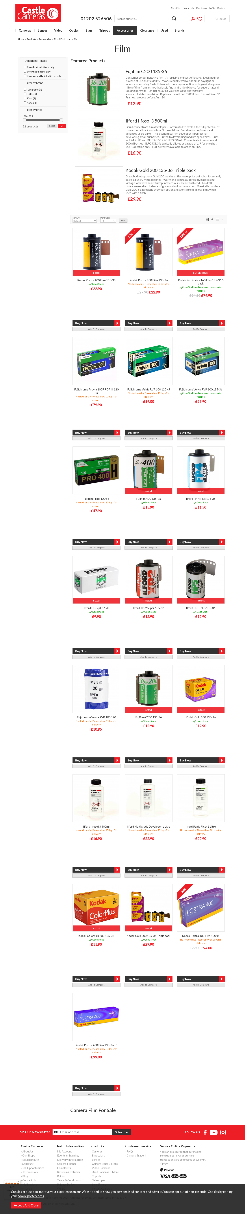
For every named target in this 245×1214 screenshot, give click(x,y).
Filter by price (33, 109)
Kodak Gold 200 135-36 (201, 717)
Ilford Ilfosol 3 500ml (146, 120)
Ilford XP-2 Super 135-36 (148, 608)
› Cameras (96, 1151)
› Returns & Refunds (68, 1172)
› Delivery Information (69, 1159)
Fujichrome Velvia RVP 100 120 (96, 717)
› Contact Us (28, 1180)
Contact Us (188, 8)
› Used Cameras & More (104, 1172)
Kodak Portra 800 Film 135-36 (148, 280)
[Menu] (18, 1182)
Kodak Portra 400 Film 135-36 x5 (96, 1045)
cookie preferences (31, 1196)
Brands (180, 30)
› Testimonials (29, 1172)
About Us (175, 8)
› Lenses (95, 1159)
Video (58, 30)
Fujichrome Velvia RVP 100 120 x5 (148, 389)
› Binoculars (97, 1155)
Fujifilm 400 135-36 (148, 498)
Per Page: (108, 219)
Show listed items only (42, 76)
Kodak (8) (30, 102)
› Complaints (63, 1168)
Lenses (42, 30)
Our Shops (201, 8)
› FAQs (129, 1151)
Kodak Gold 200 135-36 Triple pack (161, 170)
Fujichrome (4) (33, 89)
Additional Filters (36, 60)
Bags (89, 30)
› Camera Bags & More (104, 1163)
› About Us (27, 1151)
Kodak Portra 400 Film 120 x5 (201, 935)
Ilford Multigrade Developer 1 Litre (148, 826)
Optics (74, 30)
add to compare (96, 329)
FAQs (212, 8)
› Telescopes (97, 1180)
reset (52, 126)
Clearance (147, 30)
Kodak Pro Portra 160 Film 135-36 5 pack (201, 281)
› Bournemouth (30, 1159)
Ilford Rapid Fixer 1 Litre (201, 826)
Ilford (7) (30, 98)
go (62, 126)
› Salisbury (27, 1163)
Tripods (104, 30)
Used (164, 30)
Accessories (125, 30)
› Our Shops (28, 1155)
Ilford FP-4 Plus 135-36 (201, 498)
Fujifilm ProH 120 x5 (96, 498)
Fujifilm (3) (31, 94)
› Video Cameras (100, 1168)
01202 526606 (96, 18)
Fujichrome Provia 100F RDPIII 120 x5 (96, 391)
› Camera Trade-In (136, 1155)
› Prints (60, 1176)
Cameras (25, 30)
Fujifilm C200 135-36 (146, 71)
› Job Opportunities (32, 1168)
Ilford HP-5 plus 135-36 (201, 608)
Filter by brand (34, 82)
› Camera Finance (66, 1163)
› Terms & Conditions (68, 1180)
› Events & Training (67, 1155)
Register (221, 8)
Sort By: (85, 219)
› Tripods (95, 1176)
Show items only (39, 67)
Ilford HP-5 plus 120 (96, 608)
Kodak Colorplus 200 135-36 (96, 935)
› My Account (64, 1151)
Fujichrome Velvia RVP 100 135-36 (200, 389)
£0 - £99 (28, 116)
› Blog (24, 1176)
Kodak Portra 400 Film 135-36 (96, 280)
